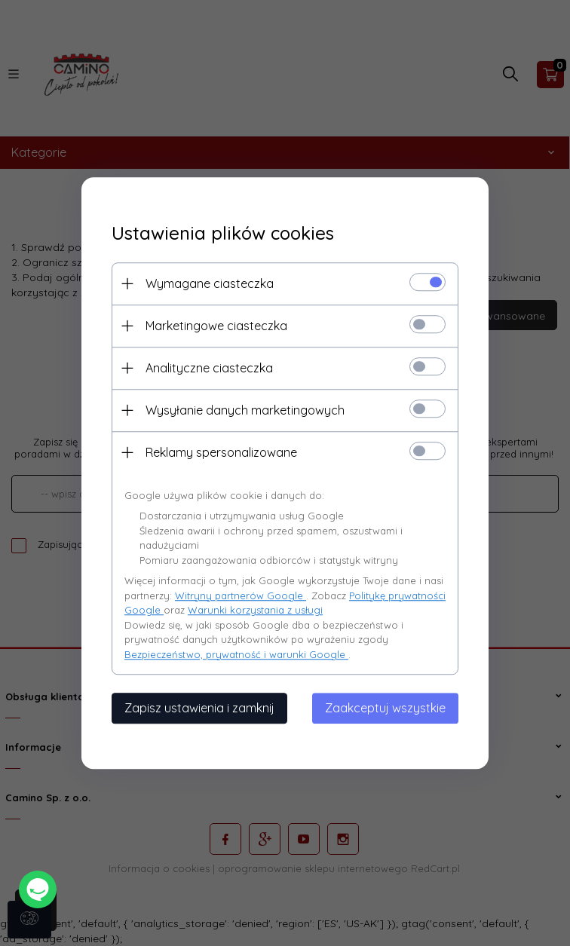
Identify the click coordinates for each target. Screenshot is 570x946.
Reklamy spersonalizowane (221, 452)
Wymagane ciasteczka (210, 283)
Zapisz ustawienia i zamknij (199, 707)
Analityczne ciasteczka (209, 367)
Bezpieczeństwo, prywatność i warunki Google (236, 654)
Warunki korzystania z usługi (255, 610)
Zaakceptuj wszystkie (385, 707)
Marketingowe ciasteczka (216, 325)
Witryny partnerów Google (240, 595)
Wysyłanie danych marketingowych (245, 410)
